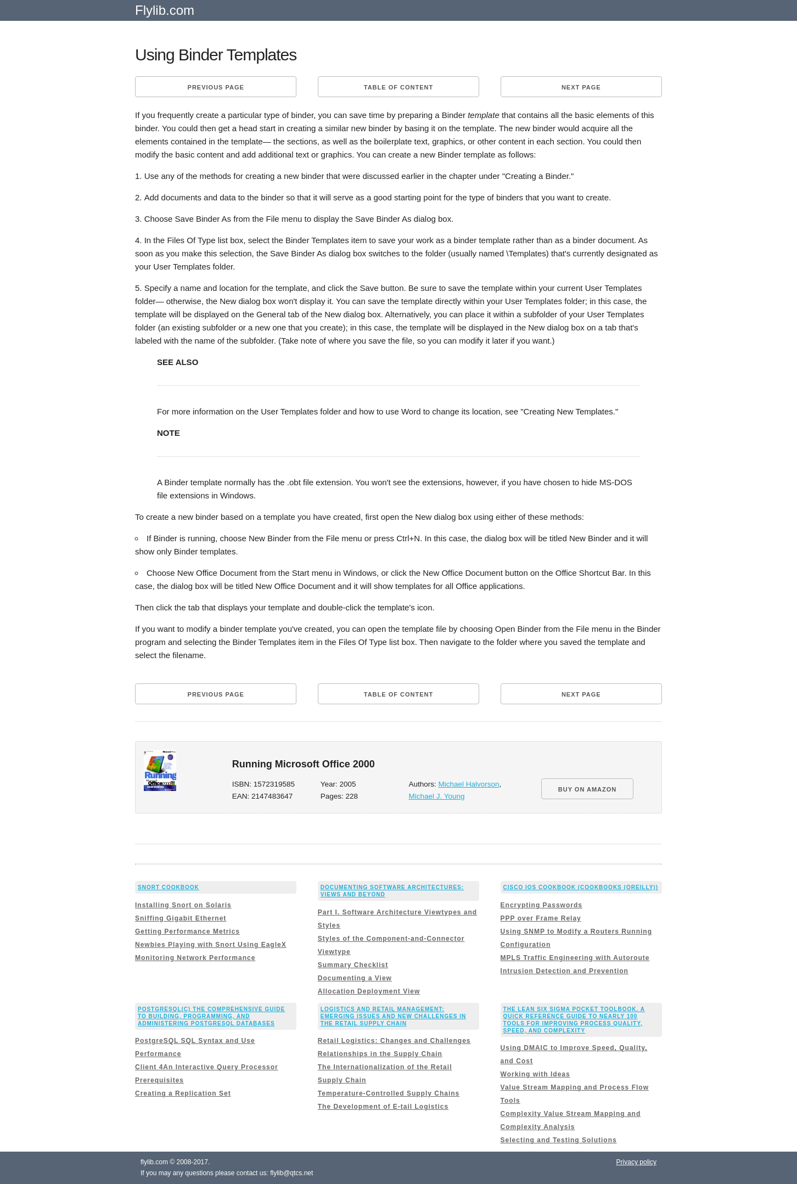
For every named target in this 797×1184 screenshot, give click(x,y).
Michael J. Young (436, 796)
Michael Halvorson (469, 784)
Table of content (398, 87)
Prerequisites (159, 1080)
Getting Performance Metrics (187, 931)
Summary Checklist (353, 965)
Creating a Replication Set (183, 1093)
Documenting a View (355, 978)
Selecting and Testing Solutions (559, 1140)
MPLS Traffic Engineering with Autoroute (575, 958)
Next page (581, 87)
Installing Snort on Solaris (183, 905)
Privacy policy (636, 1162)
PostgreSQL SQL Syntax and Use (195, 1041)
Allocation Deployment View (369, 991)
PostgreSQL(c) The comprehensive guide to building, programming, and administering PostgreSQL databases (211, 1016)
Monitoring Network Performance (195, 958)
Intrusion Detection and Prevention (564, 971)
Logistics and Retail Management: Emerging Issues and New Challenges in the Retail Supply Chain (394, 1016)
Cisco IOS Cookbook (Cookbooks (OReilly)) (580, 887)
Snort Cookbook (168, 887)
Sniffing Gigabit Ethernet (180, 918)
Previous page (216, 87)
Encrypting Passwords (541, 905)
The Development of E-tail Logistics (383, 1106)
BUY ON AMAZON (587, 789)
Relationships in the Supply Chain (380, 1054)
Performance (158, 1054)
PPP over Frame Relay (541, 918)
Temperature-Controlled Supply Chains (388, 1093)
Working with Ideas (535, 1074)
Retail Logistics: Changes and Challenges (394, 1041)
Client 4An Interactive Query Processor (206, 1067)
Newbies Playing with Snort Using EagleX (211, 945)
